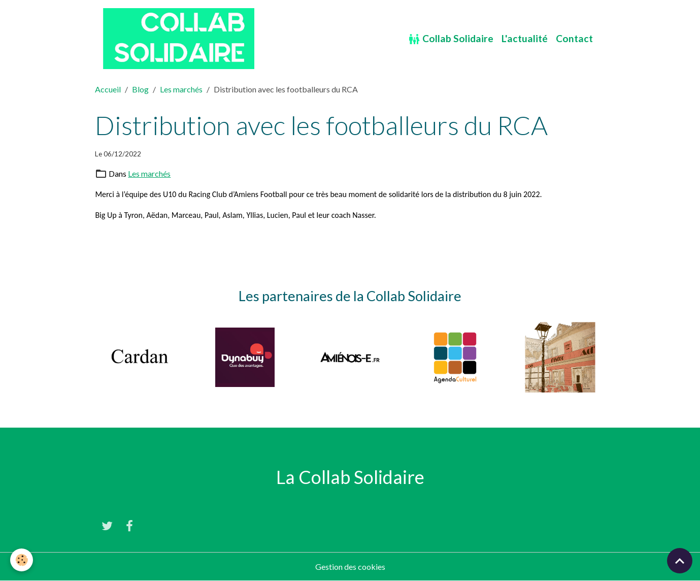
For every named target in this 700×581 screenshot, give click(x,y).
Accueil (108, 89)
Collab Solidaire (450, 39)
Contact (574, 38)
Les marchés (181, 89)
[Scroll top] (679, 560)
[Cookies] (21, 559)
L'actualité (525, 38)
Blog (140, 89)
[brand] (180, 38)
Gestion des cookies (350, 566)
